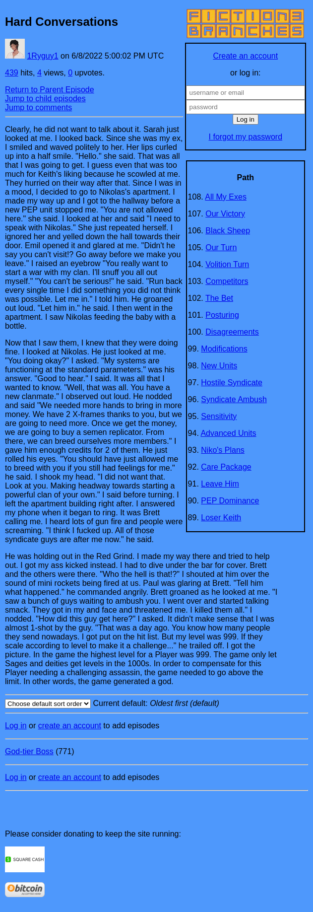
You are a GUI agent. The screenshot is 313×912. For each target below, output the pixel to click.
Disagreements (232, 332)
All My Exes (226, 197)
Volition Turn (227, 264)
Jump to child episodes (45, 98)
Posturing (222, 315)
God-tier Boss (29, 751)
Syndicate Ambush (234, 399)
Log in (16, 725)
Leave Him (220, 484)
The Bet (219, 298)
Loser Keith (221, 517)
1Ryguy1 (42, 56)
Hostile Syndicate (231, 382)
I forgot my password (246, 137)
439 (11, 73)
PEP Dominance (230, 500)
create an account (69, 725)
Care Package (226, 467)
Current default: (156, 703)
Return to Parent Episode (49, 89)
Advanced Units (228, 433)
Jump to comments (38, 107)
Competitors (226, 281)
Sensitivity (219, 416)
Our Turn (221, 247)
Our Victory (225, 214)
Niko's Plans (223, 450)
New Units (219, 365)
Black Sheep (227, 230)
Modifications (224, 349)
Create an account (245, 56)
